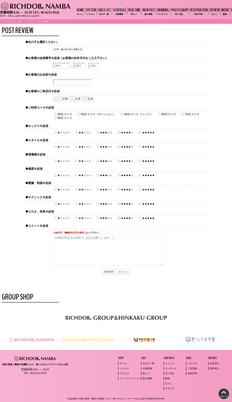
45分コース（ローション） (95, 114)
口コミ (168, 383)
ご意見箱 (192, 368)
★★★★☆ (125, 132)
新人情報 (147, 378)
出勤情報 (147, 368)
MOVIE (224, 11)
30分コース (62, 114)
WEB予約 (193, 373)
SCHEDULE (119, 11)
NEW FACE (148, 11)
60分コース (166, 114)
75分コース (189, 114)
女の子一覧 (148, 363)
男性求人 (214, 368)
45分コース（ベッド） (136, 114)
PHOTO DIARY (179, 11)
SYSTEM (90, 11)
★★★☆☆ (103, 132)
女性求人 (214, 363)
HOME (80, 11)
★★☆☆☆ (82, 132)
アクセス (124, 373)
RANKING (162, 11)
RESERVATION (198, 11)
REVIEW (214, 11)
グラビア (169, 388)
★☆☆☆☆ (61, 132)
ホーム (30, 21)
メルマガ (192, 363)
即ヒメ (146, 373)
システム (124, 368)
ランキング (171, 368)
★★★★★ (146, 132)
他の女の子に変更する (71, 49)
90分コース (62, 117)
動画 (167, 378)
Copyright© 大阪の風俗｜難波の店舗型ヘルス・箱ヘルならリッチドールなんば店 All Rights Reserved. (116, 398)
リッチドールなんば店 (11, 21)
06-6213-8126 (50, 12)
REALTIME (134, 11)
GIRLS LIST (104, 11)
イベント (169, 363)
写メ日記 (169, 373)
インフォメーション (130, 378)
